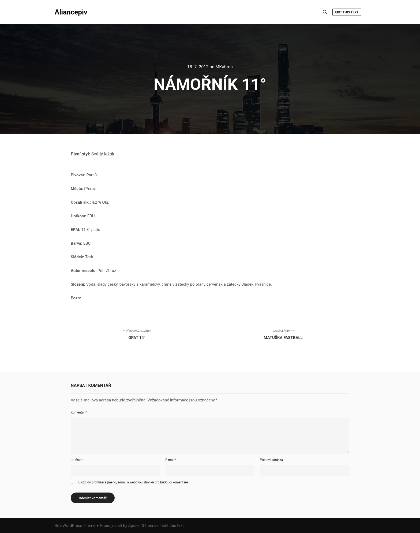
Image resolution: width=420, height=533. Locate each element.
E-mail (171, 460)
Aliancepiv (71, 12)
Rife (58, 525)
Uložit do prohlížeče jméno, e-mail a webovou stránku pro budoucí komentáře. (133, 482)
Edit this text (346, 12)
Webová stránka (271, 460)
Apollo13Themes (143, 525)
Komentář (79, 412)
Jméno (77, 460)
